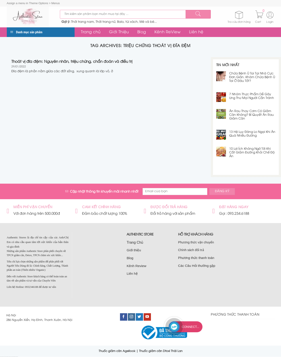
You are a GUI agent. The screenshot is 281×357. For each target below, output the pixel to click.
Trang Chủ (135, 242)
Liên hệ (196, 32)
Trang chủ (91, 32)
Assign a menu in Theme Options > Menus (33, 3)
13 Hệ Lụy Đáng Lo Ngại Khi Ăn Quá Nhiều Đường (252, 134)
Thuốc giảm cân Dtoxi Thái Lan (161, 351)
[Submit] (198, 14)
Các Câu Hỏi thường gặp (196, 265)
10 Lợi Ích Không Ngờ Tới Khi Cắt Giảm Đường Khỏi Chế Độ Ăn (252, 153)
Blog (141, 32)
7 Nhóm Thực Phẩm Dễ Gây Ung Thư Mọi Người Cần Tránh (251, 96)
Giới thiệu (134, 250)
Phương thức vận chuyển (196, 242)
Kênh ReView (167, 32)
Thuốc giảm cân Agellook (117, 351)
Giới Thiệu (119, 32)
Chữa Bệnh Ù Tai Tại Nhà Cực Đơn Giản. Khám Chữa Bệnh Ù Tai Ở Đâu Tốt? (252, 77)
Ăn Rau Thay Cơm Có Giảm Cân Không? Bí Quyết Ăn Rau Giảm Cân (251, 115)
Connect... (190, 327)
